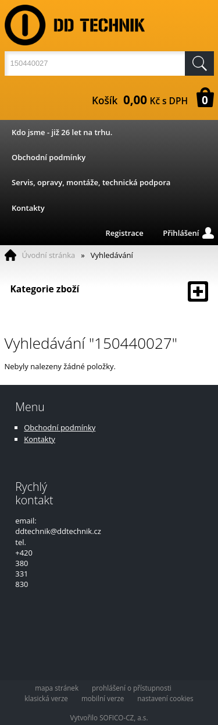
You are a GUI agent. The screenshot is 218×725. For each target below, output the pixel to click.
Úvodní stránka (49, 255)
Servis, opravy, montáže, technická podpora (91, 182)
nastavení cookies (165, 698)
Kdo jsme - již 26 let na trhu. (62, 132)
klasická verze (46, 698)
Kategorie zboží (109, 291)
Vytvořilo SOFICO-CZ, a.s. (109, 717)
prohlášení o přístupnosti (131, 687)
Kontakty (28, 208)
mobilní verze (102, 698)
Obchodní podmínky (48, 157)
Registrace (125, 233)
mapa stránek (56, 687)
